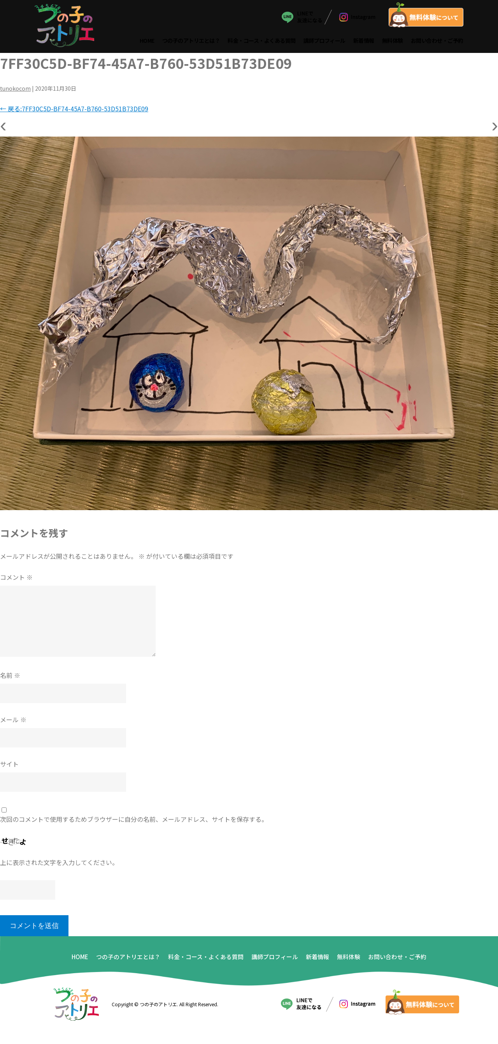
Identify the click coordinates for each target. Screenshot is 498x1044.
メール (13, 721)
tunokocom (15, 91)
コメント (16, 579)
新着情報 (363, 42)
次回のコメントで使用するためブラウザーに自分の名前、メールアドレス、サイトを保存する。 (134, 821)
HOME (147, 42)
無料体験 (392, 42)
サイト (9, 766)
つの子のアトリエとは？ (191, 42)
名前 (10, 677)
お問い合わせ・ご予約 (437, 42)
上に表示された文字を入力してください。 (59, 864)
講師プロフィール (324, 42)
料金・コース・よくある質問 (262, 42)
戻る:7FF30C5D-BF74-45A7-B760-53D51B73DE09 (74, 111)
